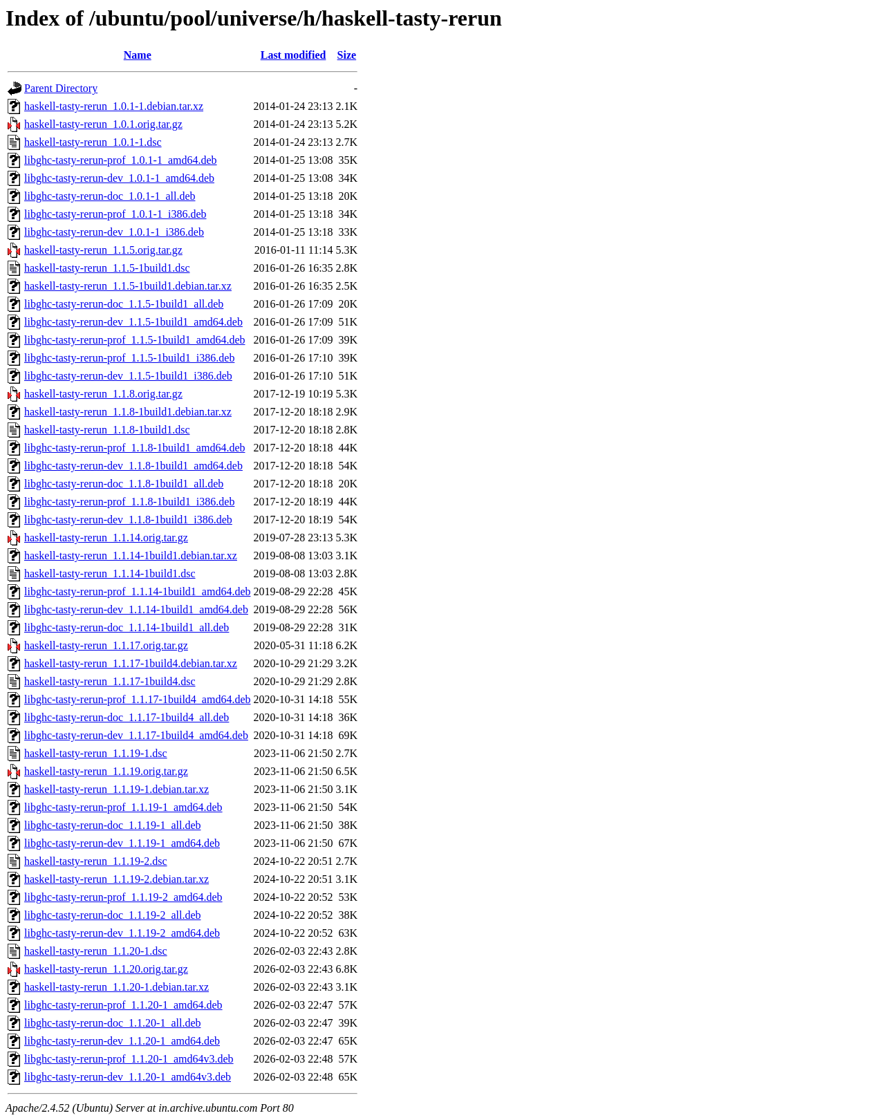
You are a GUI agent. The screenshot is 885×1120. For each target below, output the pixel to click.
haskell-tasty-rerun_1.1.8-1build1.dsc (107, 430)
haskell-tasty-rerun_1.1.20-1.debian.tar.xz (116, 987)
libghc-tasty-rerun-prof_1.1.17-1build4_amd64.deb (137, 699)
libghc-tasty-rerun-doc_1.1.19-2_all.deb (112, 915)
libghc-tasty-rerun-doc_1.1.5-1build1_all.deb (123, 304)
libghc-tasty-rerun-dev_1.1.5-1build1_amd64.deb (133, 322)
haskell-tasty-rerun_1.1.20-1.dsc (95, 951)
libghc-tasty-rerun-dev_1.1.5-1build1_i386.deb (128, 376)
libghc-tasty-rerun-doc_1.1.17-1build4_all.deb (126, 717)
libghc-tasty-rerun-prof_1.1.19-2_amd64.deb (123, 897)
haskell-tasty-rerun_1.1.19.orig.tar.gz (106, 771)
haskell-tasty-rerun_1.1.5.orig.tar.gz (103, 250)
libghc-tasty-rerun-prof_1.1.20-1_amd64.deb (123, 1005)
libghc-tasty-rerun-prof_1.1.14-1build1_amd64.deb (137, 591)
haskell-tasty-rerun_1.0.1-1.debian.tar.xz (113, 106)
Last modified (293, 55)
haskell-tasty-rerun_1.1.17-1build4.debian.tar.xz (130, 663)
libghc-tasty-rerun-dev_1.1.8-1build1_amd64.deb (133, 466)
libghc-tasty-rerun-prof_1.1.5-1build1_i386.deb (129, 358)
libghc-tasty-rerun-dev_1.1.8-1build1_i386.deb (128, 519)
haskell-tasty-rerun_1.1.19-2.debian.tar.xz (116, 879)
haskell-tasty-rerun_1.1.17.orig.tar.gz (106, 645)
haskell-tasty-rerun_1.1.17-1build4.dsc (110, 681)
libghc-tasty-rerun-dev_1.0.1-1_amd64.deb (119, 178)
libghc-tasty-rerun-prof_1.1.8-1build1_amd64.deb (134, 448)
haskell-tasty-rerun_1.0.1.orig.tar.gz (103, 124)
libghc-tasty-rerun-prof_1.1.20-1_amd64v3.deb (129, 1059)
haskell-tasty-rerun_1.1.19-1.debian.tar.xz (116, 789)
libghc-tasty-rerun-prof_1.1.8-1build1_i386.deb (129, 501)
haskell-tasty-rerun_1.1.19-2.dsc (95, 861)
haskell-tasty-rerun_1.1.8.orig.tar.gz (103, 394)
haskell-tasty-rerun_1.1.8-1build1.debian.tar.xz (128, 412)
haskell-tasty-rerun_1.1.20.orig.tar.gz (106, 969)
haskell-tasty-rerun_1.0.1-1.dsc (93, 142)
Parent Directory (60, 88)
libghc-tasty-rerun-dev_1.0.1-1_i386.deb (114, 232)
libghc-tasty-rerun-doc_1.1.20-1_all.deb (112, 1023)
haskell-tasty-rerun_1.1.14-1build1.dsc (110, 573)
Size (347, 55)
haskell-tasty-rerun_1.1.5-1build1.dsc (107, 268)
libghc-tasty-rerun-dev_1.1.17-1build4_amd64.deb (136, 735)
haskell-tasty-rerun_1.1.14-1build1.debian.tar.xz (130, 555)
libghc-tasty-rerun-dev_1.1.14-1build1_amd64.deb (136, 609)
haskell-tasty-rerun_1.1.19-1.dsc (95, 753)
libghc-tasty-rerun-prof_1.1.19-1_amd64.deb (123, 807)
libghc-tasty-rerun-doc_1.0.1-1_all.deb (109, 196)
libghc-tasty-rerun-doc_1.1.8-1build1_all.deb (123, 483)
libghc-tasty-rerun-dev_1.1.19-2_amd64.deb (122, 933)
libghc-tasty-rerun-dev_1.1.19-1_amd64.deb (122, 843)
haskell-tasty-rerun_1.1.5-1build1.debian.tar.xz (128, 286)
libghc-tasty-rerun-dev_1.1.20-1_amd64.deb (122, 1041)
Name (137, 55)
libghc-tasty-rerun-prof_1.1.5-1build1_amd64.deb (134, 340)
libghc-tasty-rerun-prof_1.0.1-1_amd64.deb (120, 160)
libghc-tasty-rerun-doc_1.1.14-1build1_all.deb (126, 627)
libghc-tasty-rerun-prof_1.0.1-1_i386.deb (115, 214)
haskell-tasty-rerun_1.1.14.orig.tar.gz (106, 537)
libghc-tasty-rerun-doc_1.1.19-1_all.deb (112, 825)
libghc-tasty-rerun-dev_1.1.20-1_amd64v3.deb (127, 1077)
